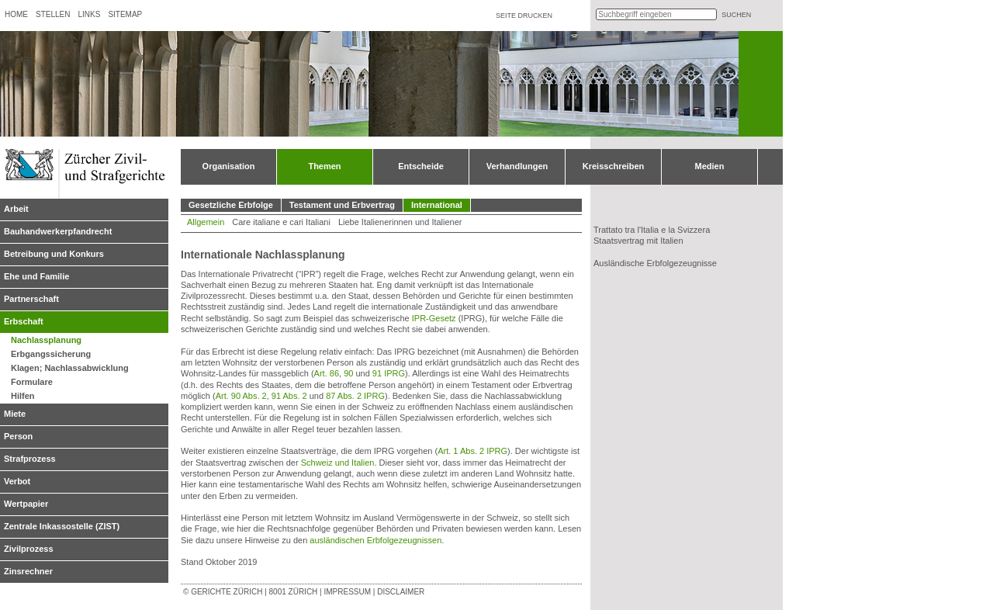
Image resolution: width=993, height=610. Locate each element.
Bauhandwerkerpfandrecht (58, 231)
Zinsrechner (28, 571)
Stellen (53, 14)
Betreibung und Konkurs (54, 253)
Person (18, 436)
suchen (736, 15)
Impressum (347, 591)
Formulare (32, 381)
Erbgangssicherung (51, 354)
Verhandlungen (517, 166)
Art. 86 (326, 373)
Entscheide (421, 166)
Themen (324, 166)
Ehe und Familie (36, 276)
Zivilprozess (29, 548)
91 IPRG (388, 373)
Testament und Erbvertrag (342, 205)
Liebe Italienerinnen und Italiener (400, 222)
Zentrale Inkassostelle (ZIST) (61, 526)
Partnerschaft (31, 298)
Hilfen (23, 395)
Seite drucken (524, 15)
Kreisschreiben (613, 166)
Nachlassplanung (46, 340)
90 (348, 373)
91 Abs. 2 (289, 395)
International (436, 205)
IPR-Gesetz (434, 318)
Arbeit (16, 208)
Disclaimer (400, 591)
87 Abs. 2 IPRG (355, 395)
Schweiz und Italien (338, 462)
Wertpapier (26, 503)
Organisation (228, 166)
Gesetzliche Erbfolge (231, 205)
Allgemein (205, 222)
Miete (15, 413)
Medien (710, 166)
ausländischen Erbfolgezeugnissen (375, 540)
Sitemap (125, 14)
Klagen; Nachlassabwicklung (70, 368)
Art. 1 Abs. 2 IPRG (472, 451)
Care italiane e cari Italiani (281, 222)
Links (89, 14)
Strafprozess (30, 458)
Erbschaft (23, 321)
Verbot (17, 481)
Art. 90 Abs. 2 (241, 395)
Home (16, 14)
